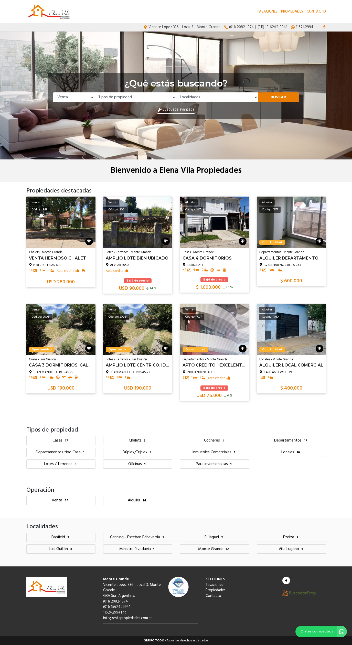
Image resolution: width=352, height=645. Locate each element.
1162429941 (114, 613)
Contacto (316, 12)
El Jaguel (214, 537)
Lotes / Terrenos (61, 464)
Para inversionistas (214, 464)
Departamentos (291, 440)
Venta (61, 500)
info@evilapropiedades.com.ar (127, 618)
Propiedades (292, 12)
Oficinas (137, 464)
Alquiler (137, 500)
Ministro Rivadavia (137, 549)
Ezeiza (291, 537)
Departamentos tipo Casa (61, 452)
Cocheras (214, 440)
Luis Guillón (61, 549)
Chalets (138, 440)
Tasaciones (267, 12)
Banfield (60, 537)
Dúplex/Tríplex (138, 452)
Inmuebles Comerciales (214, 452)
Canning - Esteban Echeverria (137, 537)
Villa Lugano (291, 549)
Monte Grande (214, 549)
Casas (60, 440)
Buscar (278, 97)
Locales (291, 452)
